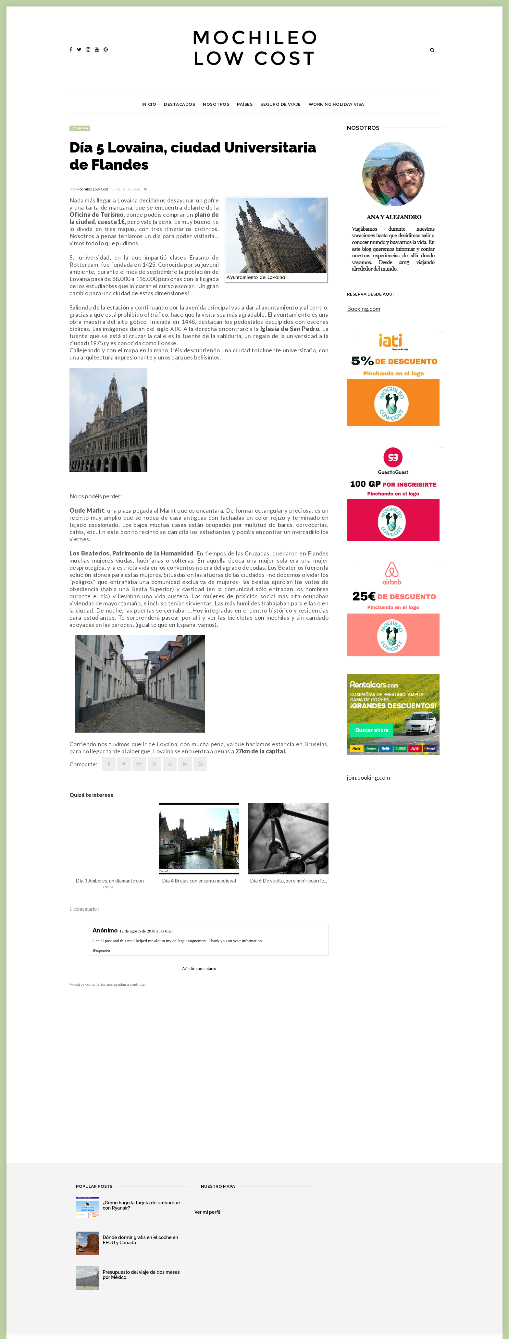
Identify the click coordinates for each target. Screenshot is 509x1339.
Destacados (179, 104)
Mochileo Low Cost (92, 189)
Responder (102, 950)
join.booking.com (368, 777)
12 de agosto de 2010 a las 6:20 (146, 931)
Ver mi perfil (207, 1212)
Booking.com (363, 308)
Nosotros (216, 104)
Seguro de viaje (280, 104)
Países (245, 104)
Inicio (149, 104)
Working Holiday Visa (336, 104)
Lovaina (79, 128)
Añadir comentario (199, 968)
